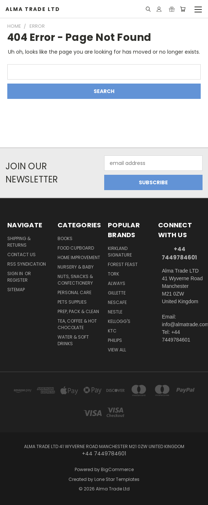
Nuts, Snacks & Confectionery (75, 279)
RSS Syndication (26, 264)
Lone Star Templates (117, 479)
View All (117, 350)
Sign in (15, 273)
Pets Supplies (72, 302)
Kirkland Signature (120, 251)
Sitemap (16, 289)
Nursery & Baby (76, 267)
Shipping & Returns (19, 241)
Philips (115, 340)
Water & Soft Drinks (73, 340)
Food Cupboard (76, 248)
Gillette (117, 293)
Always (116, 283)
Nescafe (117, 302)
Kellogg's (119, 321)
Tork (113, 274)
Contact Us (21, 254)
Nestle (115, 312)
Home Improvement (79, 257)
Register (17, 280)
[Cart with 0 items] (183, 9)
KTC (112, 331)
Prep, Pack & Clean (78, 311)
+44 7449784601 (179, 253)
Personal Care (74, 292)
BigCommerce (117, 469)
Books (65, 238)
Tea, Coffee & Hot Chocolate (77, 324)
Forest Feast (123, 264)
